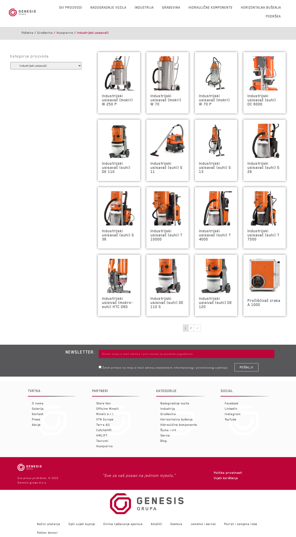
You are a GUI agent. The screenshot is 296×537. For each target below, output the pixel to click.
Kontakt (37, 414)
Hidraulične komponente (210, 7)
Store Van (103, 403)
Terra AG (103, 424)
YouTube (230, 419)
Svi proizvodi (70, 7)
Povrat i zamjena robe (240, 524)
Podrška (273, 16)
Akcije (36, 424)
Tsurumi (102, 440)
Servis (165, 435)
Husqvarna (65, 32)
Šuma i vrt (168, 430)
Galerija (38, 408)
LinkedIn (231, 408)
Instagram (233, 414)
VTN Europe (104, 419)
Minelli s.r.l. (105, 414)
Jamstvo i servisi (203, 524)
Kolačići (156, 524)
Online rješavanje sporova (123, 524)
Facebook (231, 403)
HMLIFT (102, 435)
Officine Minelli (107, 408)
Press (36, 419)
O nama (38, 403)
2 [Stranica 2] (191, 328)
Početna (28, 32)
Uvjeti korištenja (226, 478)
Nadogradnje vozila (108, 7)
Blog (163, 440)
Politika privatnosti (228, 472)
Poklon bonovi (47, 532)
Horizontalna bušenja (261, 7)
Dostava (176, 524)
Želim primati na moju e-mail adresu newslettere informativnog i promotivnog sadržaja (165, 367)
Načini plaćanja (48, 524)
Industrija (144, 7)
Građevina (171, 7)
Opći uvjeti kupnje (81, 524)
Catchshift (104, 430)
